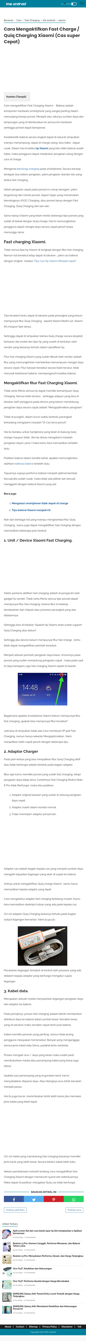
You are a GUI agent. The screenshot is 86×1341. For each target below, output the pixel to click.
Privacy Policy (54, 1328)
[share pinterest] (54, 1200)
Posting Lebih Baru (15, 1211)
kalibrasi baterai (23, 464)
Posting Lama (74, 1211)
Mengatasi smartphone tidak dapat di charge (40, 504)
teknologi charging (28, 169)
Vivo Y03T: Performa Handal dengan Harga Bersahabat (41, 1282)
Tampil (21, 97)
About (10, 1328)
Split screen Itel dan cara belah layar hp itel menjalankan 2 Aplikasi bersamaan (47, 1233)
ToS (43, 1332)
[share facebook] (14, 1200)
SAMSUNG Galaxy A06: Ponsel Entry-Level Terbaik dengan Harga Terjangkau (46, 1296)
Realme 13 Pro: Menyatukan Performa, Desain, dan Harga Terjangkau (48, 1257)
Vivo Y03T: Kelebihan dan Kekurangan (32, 1270)
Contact (23, 1328)
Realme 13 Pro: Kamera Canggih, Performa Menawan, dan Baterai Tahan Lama (46, 1246)
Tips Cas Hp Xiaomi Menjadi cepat (54, 261)
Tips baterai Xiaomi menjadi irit (31, 511)
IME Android (50, 1338)
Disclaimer (72, 1328)
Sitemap (37, 1328)
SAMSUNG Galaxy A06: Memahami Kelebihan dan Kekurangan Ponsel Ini (45, 1308)
